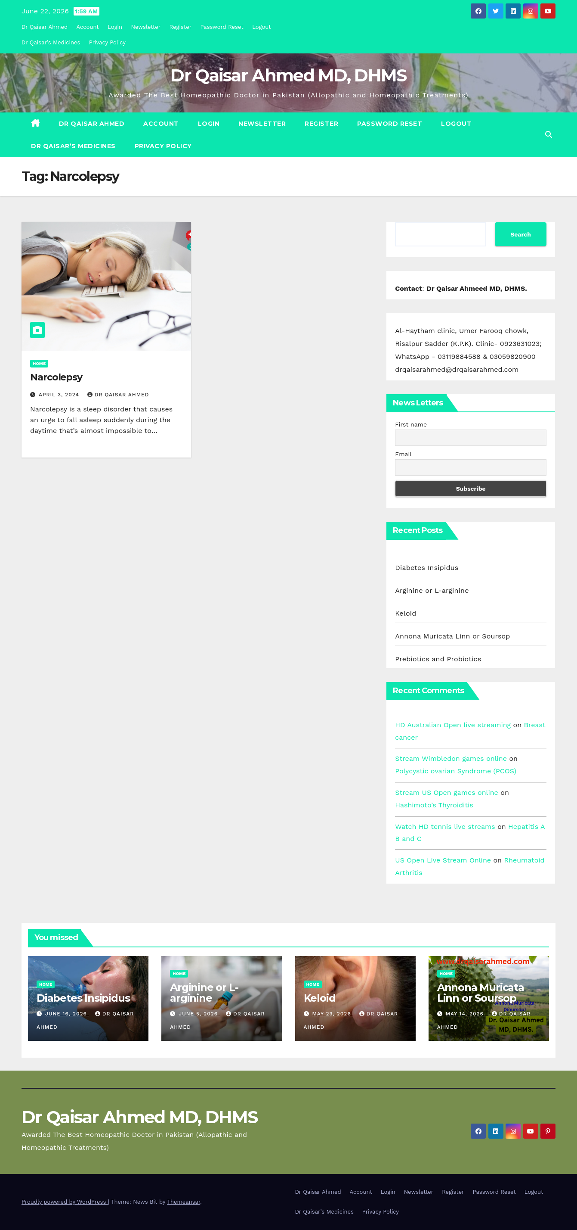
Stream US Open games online (446, 792)
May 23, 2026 (332, 1014)
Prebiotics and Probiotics (438, 659)
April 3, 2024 (60, 395)
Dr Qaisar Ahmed (45, 27)
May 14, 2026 (466, 1014)
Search (520, 234)
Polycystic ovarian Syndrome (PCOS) (455, 771)
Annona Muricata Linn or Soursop (452, 636)
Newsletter (146, 27)
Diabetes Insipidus (426, 568)
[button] (548, 135)
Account (88, 27)
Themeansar (183, 1202)
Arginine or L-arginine (432, 590)
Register (180, 27)
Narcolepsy (56, 377)
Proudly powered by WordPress (65, 1202)
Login (115, 27)
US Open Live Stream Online (443, 860)
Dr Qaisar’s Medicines (51, 42)
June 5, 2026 (199, 1014)
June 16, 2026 (67, 1014)
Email (403, 454)
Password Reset (221, 27)
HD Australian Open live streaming (453, 725)
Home (39, 363)
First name (411, 424)
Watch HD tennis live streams (445, 826)
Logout (261, 27)
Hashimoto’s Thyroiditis (434, 805)
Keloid (405, 613)
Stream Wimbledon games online (451, 758)
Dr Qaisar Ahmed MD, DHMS (288, 75)
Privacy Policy (107, 42)
